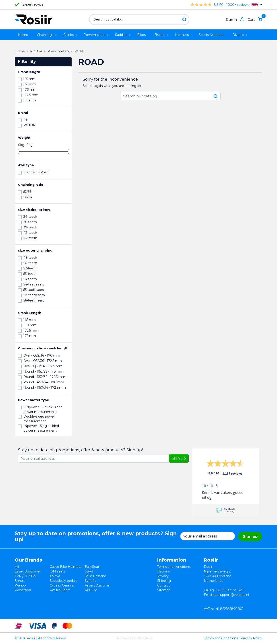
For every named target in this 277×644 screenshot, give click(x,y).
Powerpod (23, 590)
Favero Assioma (97, 585)
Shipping (164, 581)
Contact (163, 585)
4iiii (17, 567)
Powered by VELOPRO (135, 638)
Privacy (163, 576)
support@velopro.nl (234, 595)
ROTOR (91, 590)
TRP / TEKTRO (26, 576)
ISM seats (57, 571)
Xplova (55, 576)
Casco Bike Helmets (65, 567)
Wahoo (20, 585)
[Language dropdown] (256, 4)
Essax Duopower (28, 571)
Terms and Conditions (221, 638)
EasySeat (92, 567)
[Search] (139, 19)
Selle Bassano (95, 576)
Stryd (89, 571)
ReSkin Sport (60, 590)
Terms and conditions (173, 567)
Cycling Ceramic (62, 585)
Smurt (20, 581)
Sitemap (163, 590)
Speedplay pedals (63, 581)
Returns (163, 571)
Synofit (90, 581)
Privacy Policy (251, 638)
